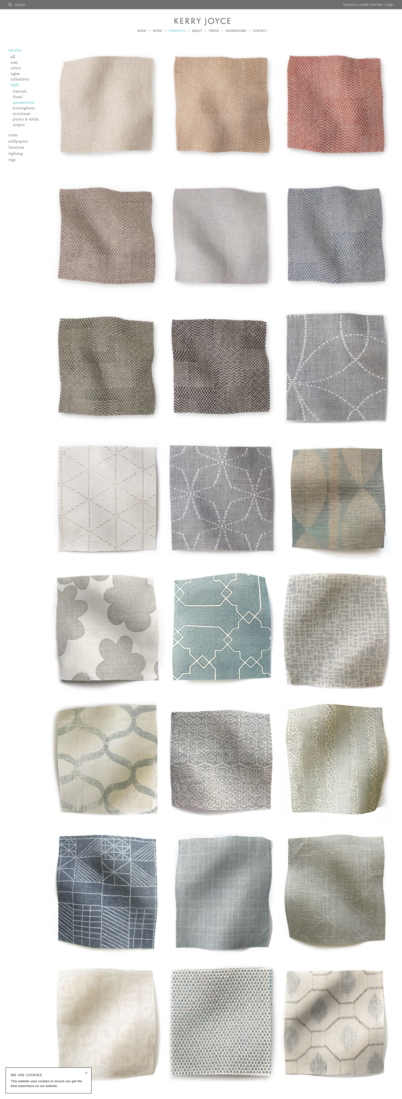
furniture (16, 148)
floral (18, 97)
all (13, 57)
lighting (15, 154)
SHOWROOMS (236, 30)
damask (20, 91)
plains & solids (26, 119)
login (390, 5)
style (15, 85)
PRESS (214, 30)
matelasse (22, 114)
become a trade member (363, 5)
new (14, 63)
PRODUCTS (177, 30)
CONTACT (260, 30)
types (15, 74)
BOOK (142, 30)
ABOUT (197, 30)
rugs (12, 160)
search (20, 4)
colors (16, 68)
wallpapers (18, 141)
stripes (19, 125)
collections (20, 79)
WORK (157, 30)
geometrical (23, 103)
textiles (15, 50)
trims (13, 135)
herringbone (24, 108)
